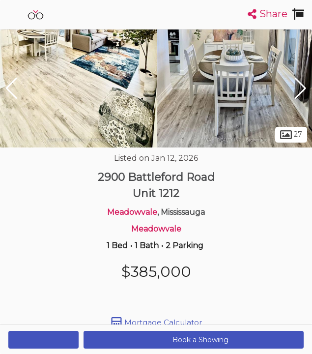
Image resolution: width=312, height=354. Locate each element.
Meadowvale (132, 212)
